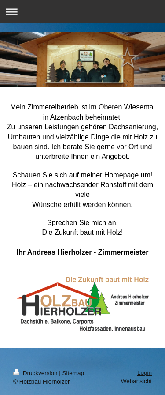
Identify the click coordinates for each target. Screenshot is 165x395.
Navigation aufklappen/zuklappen (82, 11)
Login (144, 372)
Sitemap (73, 373)
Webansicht (136, 381)
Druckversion (36, 373)
